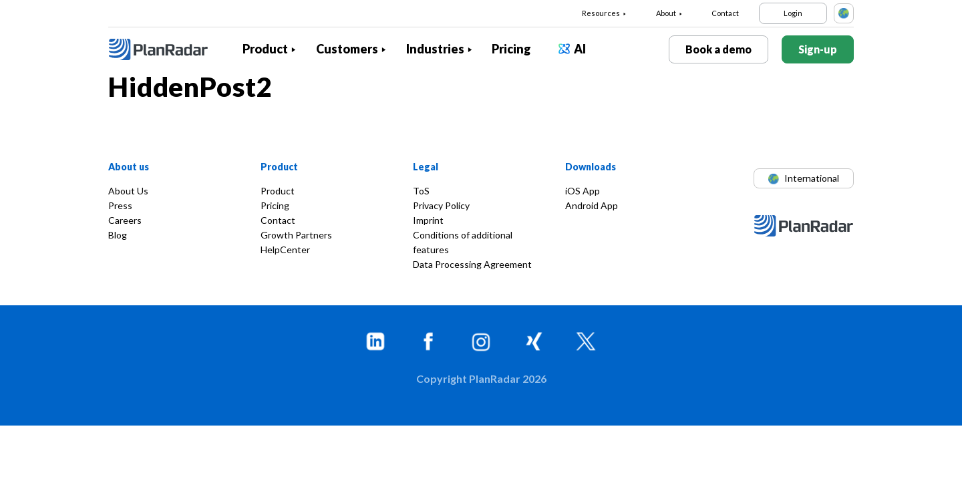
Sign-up (817, 49)
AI (580, 48)
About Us (128, 190)
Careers (125, 220)
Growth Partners (296, 234)
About (666, 13)
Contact (725, 13)
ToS (421, 190)
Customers (347, 48)
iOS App (582, 190)
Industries (435, 48)
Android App (591, 205)
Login (793, 13)
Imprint (428, 220)
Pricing (511, 48)
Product (265, 48)
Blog (117, 234)
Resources (601, 13)
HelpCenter (285, 249)
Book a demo (718, 49)
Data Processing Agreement (472, 264)
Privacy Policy (441, 205)
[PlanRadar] (168, 49)
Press (120, 205)
